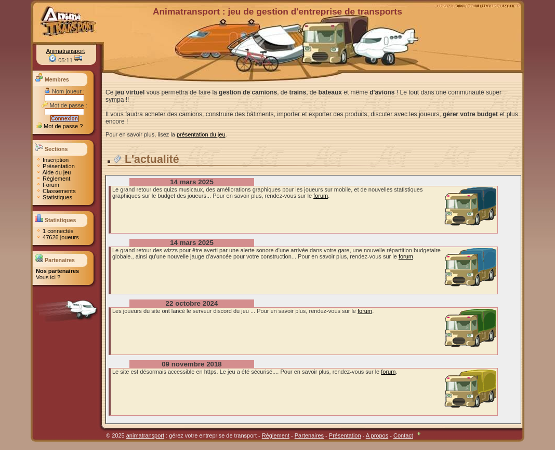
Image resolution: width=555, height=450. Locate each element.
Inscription (52, 160)
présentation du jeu (201, 134)
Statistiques (54, 197)
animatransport (145, 435)
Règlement (53, 178)
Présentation (55, 166)
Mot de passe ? (59, 126)
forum (320, 196)
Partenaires (309, 435)
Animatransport (65, 51)
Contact (403, 435)
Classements (56, 191)
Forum (47, 185)
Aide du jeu (53, 172)
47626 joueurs (57, 237)
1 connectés (54, 231)
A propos (377, 435)
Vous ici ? (48, 277)
